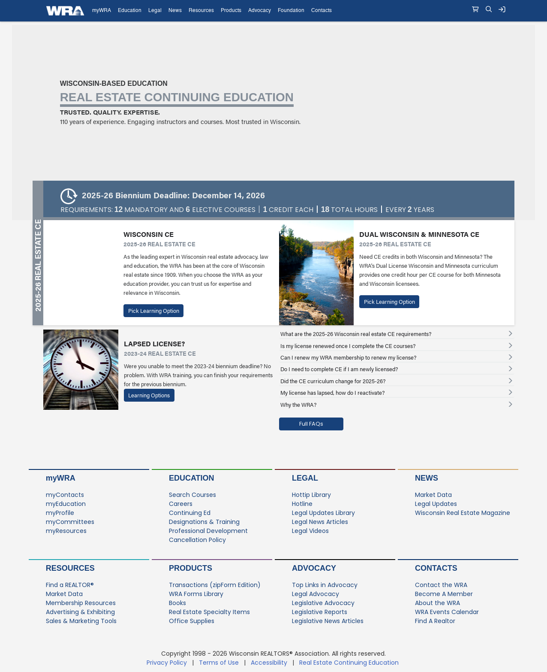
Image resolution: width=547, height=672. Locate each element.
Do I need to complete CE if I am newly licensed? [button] (339, 369)
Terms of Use (219, 662)
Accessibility (269, 662)
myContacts (65, 494)
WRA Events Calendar (447, 612)
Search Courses (192, 494)
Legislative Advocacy (323, 603)
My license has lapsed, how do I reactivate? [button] (332, 393)
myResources (66, 531)
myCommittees (70, 522)
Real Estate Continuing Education (349, 662)
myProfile (60, 513)
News (426, 478)
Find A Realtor (435, 621)
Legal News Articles (320, 522)
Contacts (436, 568)
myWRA (60, 478)
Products (190, 568)
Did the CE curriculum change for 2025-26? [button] (332, 381)
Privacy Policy (167, 662)
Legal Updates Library (323, 513)
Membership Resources (81, 603)
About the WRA (437, 603)
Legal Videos (310, 531)
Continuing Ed (189, 513)
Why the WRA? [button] (298, 405)
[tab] (396, 334)
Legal (305, 478)
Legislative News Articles (328, 621)
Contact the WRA (441, 585)
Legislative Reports (319, 612)
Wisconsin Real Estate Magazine (462, 513)
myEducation (66, 503)
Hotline (302, 503)
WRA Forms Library (196, 594)
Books (177, 603)
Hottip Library (311, 494)
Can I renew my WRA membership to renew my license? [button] (348, 357)
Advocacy (314, 568)
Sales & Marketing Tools (81, 621)
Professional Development (208, 531)
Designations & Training (204, 522)
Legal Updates (436, 503)
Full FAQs (311, 423)
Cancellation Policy (197, 540)
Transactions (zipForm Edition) (215, 585)
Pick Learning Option (153, 311)
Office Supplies (191, 621)
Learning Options (149, 395)
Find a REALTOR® (70, 585)
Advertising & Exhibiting (80, 612)
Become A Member (444, 594)
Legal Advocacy (315, 594)
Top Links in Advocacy (325, 585)
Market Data (433, 494)
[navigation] (273, 10)
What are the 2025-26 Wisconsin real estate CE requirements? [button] (355, 334)
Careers (180, 503)
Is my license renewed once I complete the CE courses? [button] (347, 346)
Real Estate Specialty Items (209, 612)
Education (191, 478)
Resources (70, 568)
